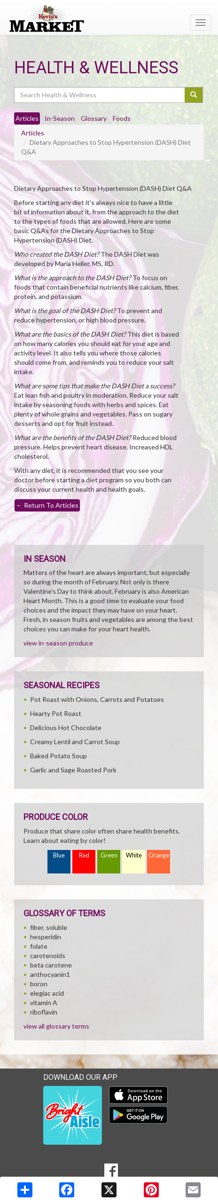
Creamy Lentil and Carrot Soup (75, 742)
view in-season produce (58, 643)
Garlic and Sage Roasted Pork (73, 770)
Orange (158, 855)
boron (38, 984)
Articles (32, 133)
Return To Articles (47, 505)
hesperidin (45, 937)
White (134, 855)
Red (84, 855)
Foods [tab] (122, 118)
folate (38, 946)
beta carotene (51, 965)
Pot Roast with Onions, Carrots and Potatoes (97, 699)
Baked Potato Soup (58, 756)
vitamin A (43, 1002)
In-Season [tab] (60, 118)
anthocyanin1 (50, 974)
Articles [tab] (27, 118)
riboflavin (43, 1012)
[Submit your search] (194, 95)
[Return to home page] (109, 18)
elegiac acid (47, 993)
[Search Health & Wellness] (100, 95)
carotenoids (47, 955)
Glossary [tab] (94, 118)
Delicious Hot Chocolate (65, 727)
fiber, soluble (48, 927)
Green (109, 855)
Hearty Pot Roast (55, 713)
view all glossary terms (56, 1026)
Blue (59, 855)
